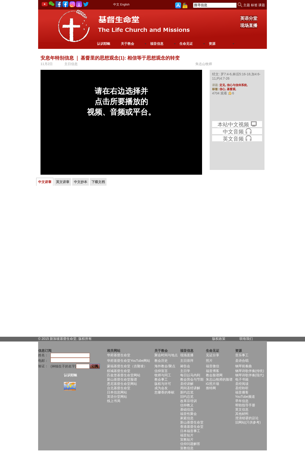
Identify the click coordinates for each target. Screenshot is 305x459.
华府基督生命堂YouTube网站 (128, 360)
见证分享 (212, 355)
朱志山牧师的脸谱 (219, 379)
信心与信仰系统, (237, 85)
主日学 (185, 371)
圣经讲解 (186, 384)
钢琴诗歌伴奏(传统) (249, 371)
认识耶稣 (103, 44)
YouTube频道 (245, 396)
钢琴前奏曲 (243, 366)
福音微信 (212, 366)
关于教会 (127, 44)
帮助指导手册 (245, 405)
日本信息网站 (117, 392)
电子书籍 (242, 379)
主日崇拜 (186, 360)
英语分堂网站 (117, 396)
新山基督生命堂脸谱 (122, 379)
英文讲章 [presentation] (62, 182)
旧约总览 (186, 396)
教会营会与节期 (191, 379)
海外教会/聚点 (164, 366)
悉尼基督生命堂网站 (122, 384)
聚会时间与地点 (166, 355)
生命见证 (186, 44)
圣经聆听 (242, 388)
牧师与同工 (162, 375)
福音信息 (156, 44)
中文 (116, 4)
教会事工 (161, 379)
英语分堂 (248, 18)
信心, (223, 89)
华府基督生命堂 (118, 355)
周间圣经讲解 (190, 388)
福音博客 (212, 371)
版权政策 (218, 339)
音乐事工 (242, 355)
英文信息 (242, 409)
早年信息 (242, 401)
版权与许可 (162, 384)
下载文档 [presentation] (98, 182)
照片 (209, 360)
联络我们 (246, 339)
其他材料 (242, 414)
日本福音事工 (190, 431)
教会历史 (161, 360)
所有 (88, 339)
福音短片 (186, 435)
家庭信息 (186, 418)
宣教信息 (186, 448)
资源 (212, 44)
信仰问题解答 (190, 444)
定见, (223, 85)
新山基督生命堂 (191, 422)
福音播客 (242, 392)
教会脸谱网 (214, 375)
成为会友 (161, 388)
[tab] (44, 182)
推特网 (211, 388)
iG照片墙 (212, 384)
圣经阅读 (242, 384)
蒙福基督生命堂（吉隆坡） (127, 366)
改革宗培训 (188, 401)
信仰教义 (186, 405)
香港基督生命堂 (191, 426)
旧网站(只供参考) (248, 422)
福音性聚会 (188, 414)
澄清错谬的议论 (247, 418)
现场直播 (248, 25)
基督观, (231, 89)
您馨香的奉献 (164, 392)
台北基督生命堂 (118, 388)
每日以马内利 (190, 375)
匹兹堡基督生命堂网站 (123, 375)
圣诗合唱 (242, 360)
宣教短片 (186, 439)
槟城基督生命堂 (118, 371)
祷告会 (185, 366)
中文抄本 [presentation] (80, 182)
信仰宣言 (161, 371)
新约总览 (186, 392)
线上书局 (113, 401)
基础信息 (186, 409)
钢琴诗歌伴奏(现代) (249, 375)
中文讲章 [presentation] (44, 182)
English (124, 4)
